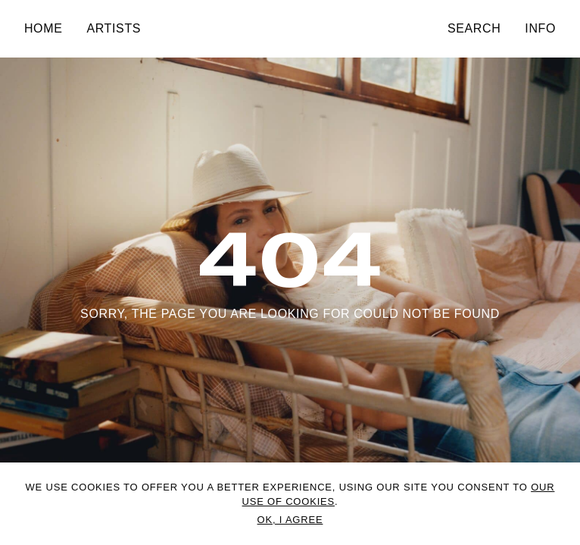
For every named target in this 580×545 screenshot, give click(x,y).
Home (43, 28)
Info (540, 28)
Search (474, 28)
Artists (113, 28)
